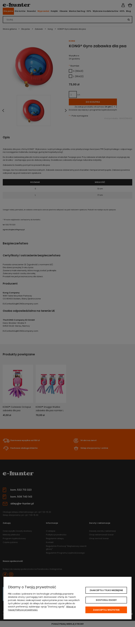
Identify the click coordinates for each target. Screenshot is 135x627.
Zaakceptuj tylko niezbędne (106, 590)
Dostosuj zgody (106, 600)
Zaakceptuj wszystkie (106, 609)
